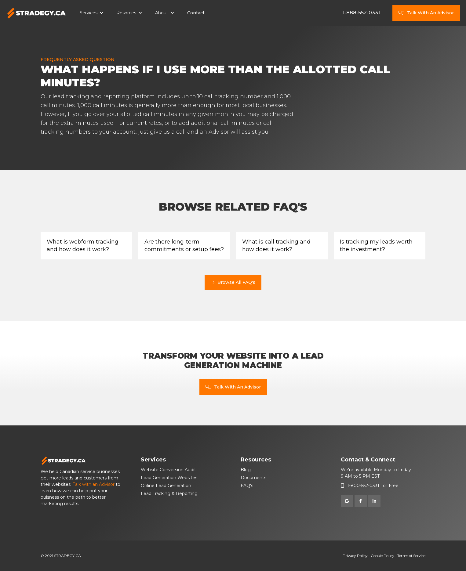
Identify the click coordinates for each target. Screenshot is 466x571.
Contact (196, 13)
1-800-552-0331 (363, 485)
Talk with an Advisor (94, 484)
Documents (253, 477)
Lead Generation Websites (169, 477)
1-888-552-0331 (361, 13)
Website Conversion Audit (168, 469)
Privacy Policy (355, 555)
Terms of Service (411, 555)
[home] (36, 13)
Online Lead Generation (166, 485)
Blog (246, 469)
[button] (91, 13)
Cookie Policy (382, 555)
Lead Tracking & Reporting (169, 493)
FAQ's (247, 485)
